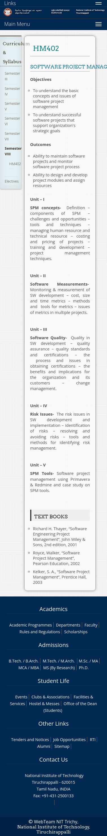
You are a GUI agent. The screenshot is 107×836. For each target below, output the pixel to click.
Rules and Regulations (39, 631)
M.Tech (49, 661)
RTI (92, 739)
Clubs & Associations (51, 697)
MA (95, 661)
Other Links (53, 723)
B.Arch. (31, 661)
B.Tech (15, 661)
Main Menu (17, 23)
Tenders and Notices (30, 739)
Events (21, 697)
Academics (53, 609)
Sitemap (61, 746)
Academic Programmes (30, 625)
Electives (12, 181)
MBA (34, 667)
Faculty (90, 625)
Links (10, 3)
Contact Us (53, 759)
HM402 (15, 163)
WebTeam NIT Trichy (55, 822)
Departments (68, 625)
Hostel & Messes (44, 703)
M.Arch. (68, 661)
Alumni (43, 746)
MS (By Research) (59, 667)
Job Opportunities (69, 739)
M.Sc (83, 661)
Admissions (53, 645)
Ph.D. (84, 667)
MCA (22, 667)
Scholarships (75, 631)
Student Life (53, 681)
